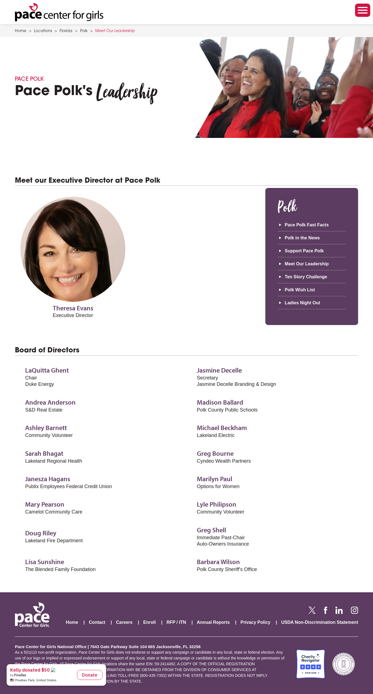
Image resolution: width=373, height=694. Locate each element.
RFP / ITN (176, 622)
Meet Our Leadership (115, 31)
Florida (66, 31)
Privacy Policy (255, 622)
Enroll (149, 622)
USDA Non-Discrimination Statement (319, 622)
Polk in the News (302, 237)
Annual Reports (213, 622)
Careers (124, 622)
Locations (43, 31)
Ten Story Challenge (306, 276)
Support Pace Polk (304, 250)
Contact (97, 622)
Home (20, 31)
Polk (84, 31)
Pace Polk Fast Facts (307, 224)
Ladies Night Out (302, 302)
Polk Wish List (300, 289)
